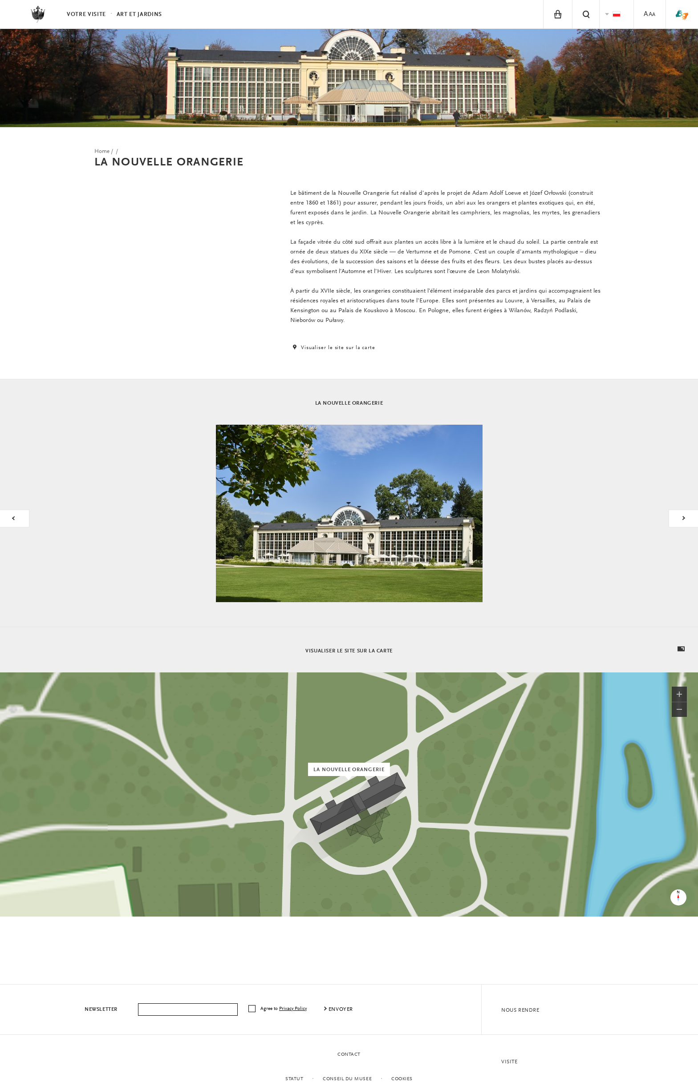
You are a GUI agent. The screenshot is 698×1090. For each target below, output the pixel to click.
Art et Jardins (139, 14)
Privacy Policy (293, 1008)
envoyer (341, 1009)
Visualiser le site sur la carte (332, 347)
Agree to (284, 1008)
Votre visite (86, 14)
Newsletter (101, 1009)
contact (349, 1054)
